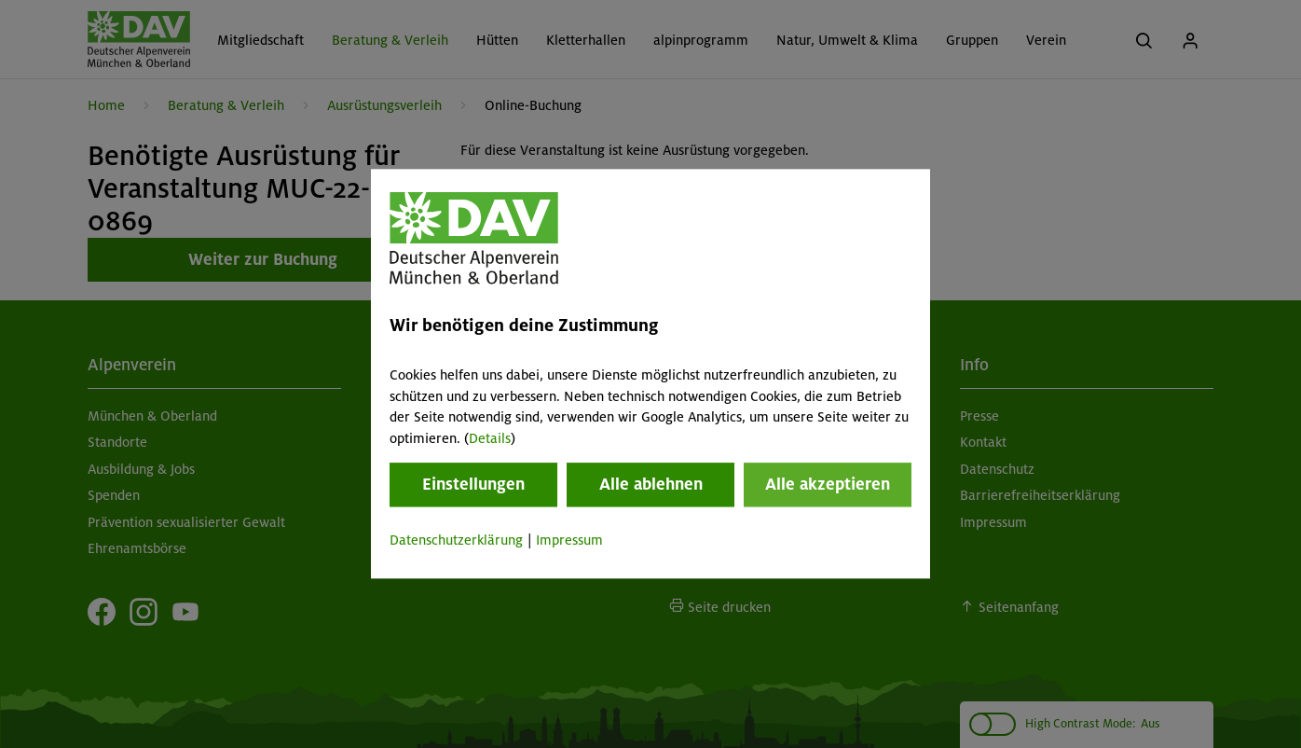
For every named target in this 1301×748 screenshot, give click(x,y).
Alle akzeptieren (827, 484)
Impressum (569, 540)
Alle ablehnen (651, 484)
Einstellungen (473, 484)
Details (490, 438)
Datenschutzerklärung (456, 540)
